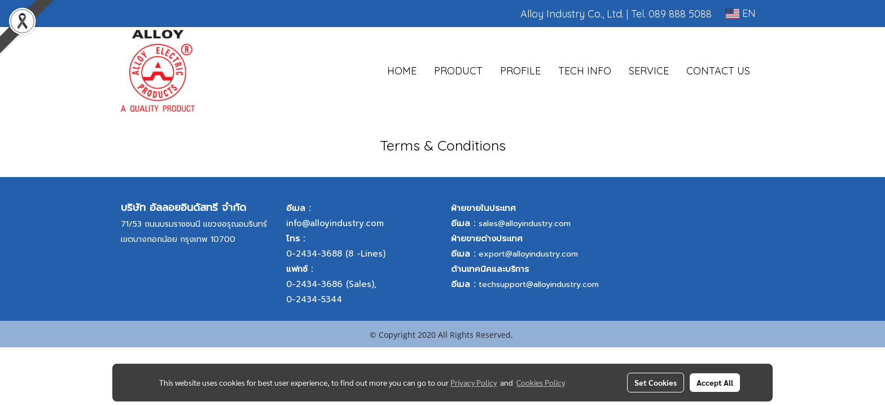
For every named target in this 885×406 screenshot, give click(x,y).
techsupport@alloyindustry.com (539, 284)
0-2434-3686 (314, 284)
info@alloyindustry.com (335, 223)
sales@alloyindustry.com (525, 224)
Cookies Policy (540, 382)
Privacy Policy (473, 382)
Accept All (714, 382)
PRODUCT (458, 70)
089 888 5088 (680, 13)
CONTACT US (718, 70)
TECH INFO (584, 70)
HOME (402, 70)
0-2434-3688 (314, 254)
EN (741, 13)
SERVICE (649, 70)
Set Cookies (655, 382)
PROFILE (520, 70)
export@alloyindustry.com (528, 254)
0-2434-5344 (314, 299)
